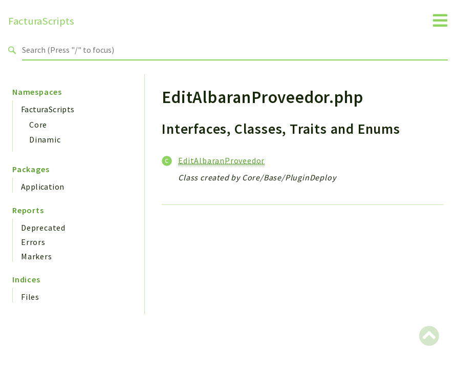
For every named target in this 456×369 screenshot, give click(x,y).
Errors (33, 242)
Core (38, 124)
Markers (36, 256)
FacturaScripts (41, 21)
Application (42, 186)
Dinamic (45, 139)
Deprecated (43, 227)
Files (30, 297)
